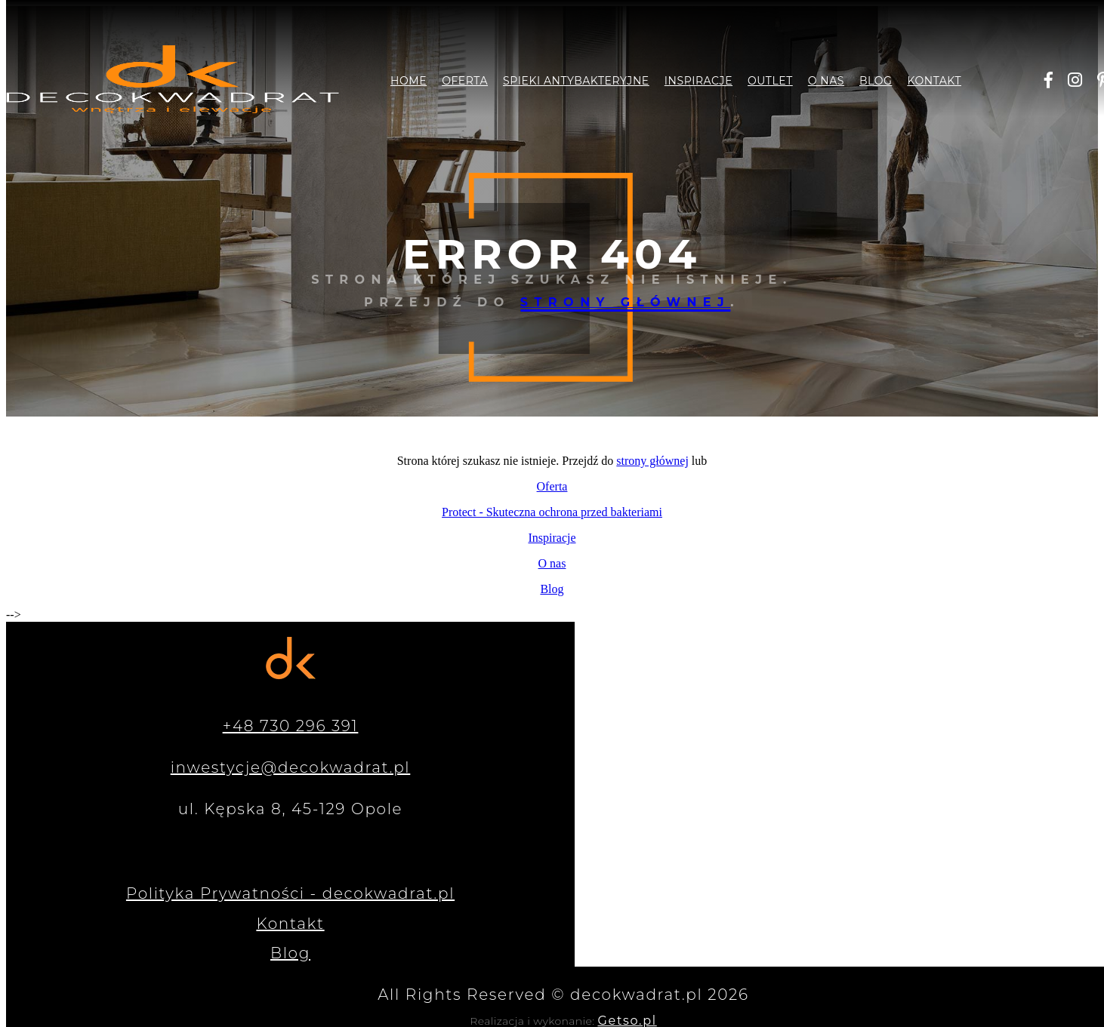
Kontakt (934, 81)
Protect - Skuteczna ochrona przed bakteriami (552, 512)
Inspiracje (698, 81)
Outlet (770, 81)
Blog (875, 81)
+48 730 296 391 (291, 726)
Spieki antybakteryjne (576, 81)
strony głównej (625, 302)
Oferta (465, 81)
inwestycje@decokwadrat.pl (291, 767)
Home (408, 81)
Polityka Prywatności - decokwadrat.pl (290, 893)
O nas (826, 81)
